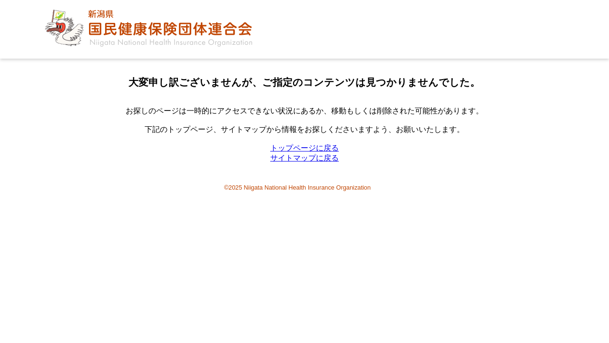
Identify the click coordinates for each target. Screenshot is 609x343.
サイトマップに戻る (304, 158)
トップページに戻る (304, 148)
